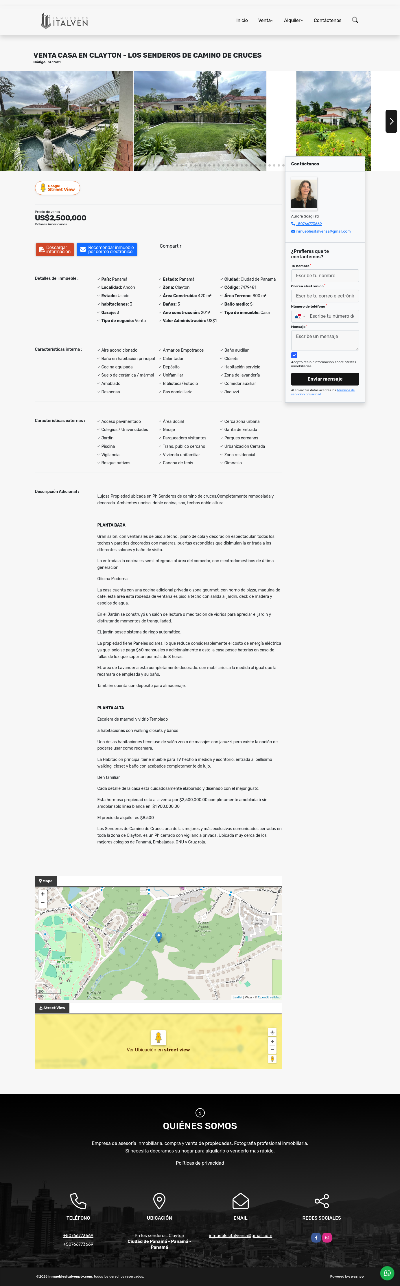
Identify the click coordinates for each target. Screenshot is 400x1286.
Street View (57, 187)
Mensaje (299, 326)
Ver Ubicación (142, 1050)
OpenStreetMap (269, 997)
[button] (80, 165)
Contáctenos (328, 20)
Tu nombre (301, 266)
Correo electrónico (308, 286)
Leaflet (237, 997)
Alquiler (292, 20)
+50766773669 (309, 224)
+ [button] (43, 894)
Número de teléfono (309, 306)
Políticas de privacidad (200, 1163)
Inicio (242, 20)
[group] (66, 121)
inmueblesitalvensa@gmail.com (323, 231)
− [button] (43, 903)
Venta (264, 20)
